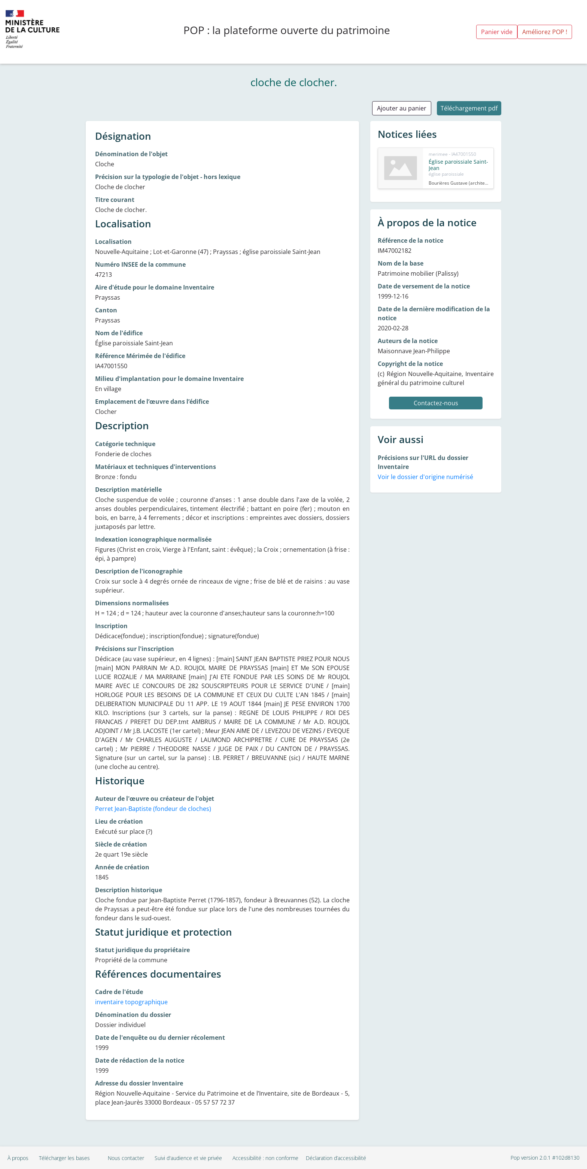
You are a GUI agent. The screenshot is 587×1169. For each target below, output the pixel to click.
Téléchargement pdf (469, 108)
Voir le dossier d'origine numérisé (425, 477)
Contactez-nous (436, 403)
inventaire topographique (131, 1002)
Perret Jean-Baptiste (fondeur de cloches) (153, 809)
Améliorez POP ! (544, 32)
